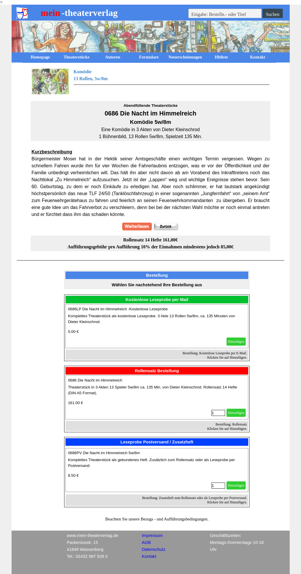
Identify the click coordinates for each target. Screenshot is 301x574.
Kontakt (257, 57)
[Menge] (218, 413)
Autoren (112, 57)
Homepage (40, 57)
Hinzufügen (236, 342)
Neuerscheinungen (185, 57)
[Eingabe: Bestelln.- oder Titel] (225, 14)
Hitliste (221, 57)
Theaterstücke (76, 57)
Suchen (272, 14)
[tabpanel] (151, 81)
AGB (146, 542)
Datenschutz (153, 549)
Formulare (148, 57)
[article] (157, 326)
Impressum (152, 535)
